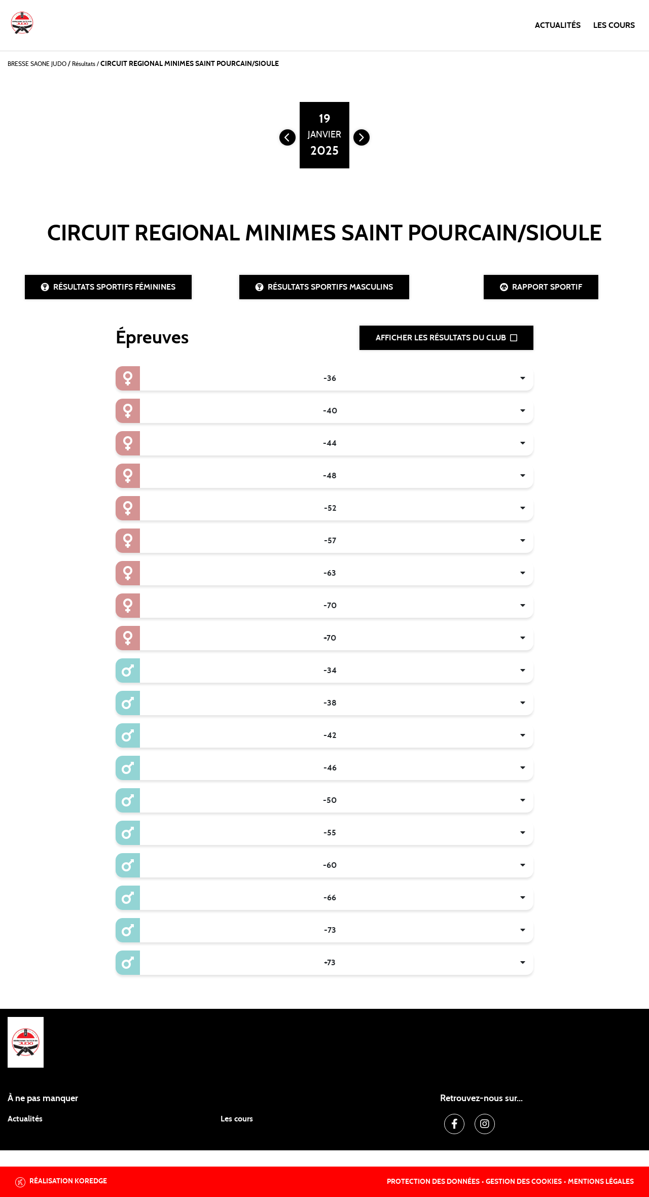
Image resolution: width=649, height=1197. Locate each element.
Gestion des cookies (524, 1181)
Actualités (558, 25)
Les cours (614, 25)
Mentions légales (601, 1181)
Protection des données (433, 1181)
